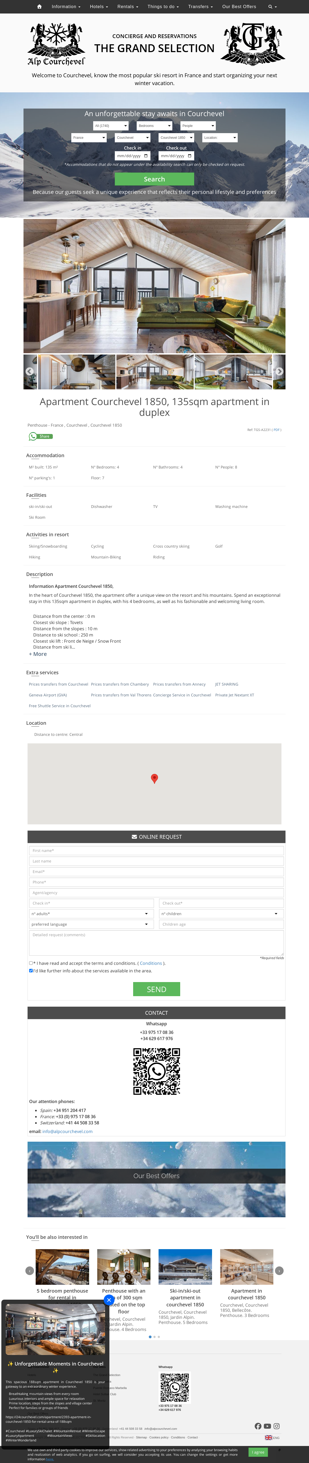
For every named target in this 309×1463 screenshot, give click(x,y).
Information (66, 6)
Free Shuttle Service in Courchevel (60, 705)
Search (154, 178)
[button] (154, 779)
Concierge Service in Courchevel (182, 694)
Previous (29, 372)
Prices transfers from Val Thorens (121, 694)
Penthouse (38, 425)
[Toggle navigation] (272, 7)
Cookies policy (159, 1437)
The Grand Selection (106, 1375)
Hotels (99, 6)
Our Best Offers (239, 6)
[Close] (109, 1300)
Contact (193, 1437)
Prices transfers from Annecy (179, 684)
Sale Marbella (102, 1381)
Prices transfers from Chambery (120, 684)
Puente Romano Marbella (110, 1388)
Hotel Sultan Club (104, 1394)
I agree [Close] (258, 1457)
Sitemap (141, 1437)
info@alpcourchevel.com (67, 1131)
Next (279, 372)
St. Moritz (99, 1400)
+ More (38, 654)
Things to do (163, 6)
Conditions (151, 963)
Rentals (127, 6)
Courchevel (77, 425)
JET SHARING (226, 684)
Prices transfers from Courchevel (58, 684)
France (57, 425)
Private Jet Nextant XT (234, 694)
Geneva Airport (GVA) (48, 694)
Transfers (200, 6)
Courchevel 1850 (106, 425)
